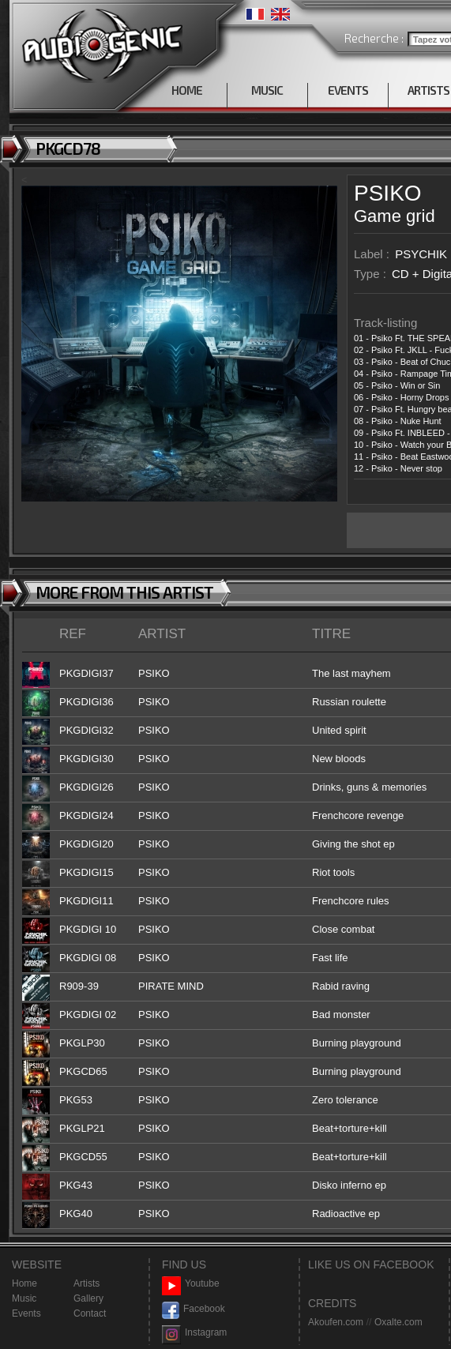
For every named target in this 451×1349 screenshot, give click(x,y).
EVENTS (348, 90)
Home (24, 1283)
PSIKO (388, 193)
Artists (86, 1283)
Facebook (193, 1309)
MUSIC (267, 90)
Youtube (191, 1283)
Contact (89, 1313)
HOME (186, 90)
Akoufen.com (335, 1322)
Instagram (194, 1332)
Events (26, 1313)
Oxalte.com (398, 1322)
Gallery (88, 1298)
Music (24, 1298)
